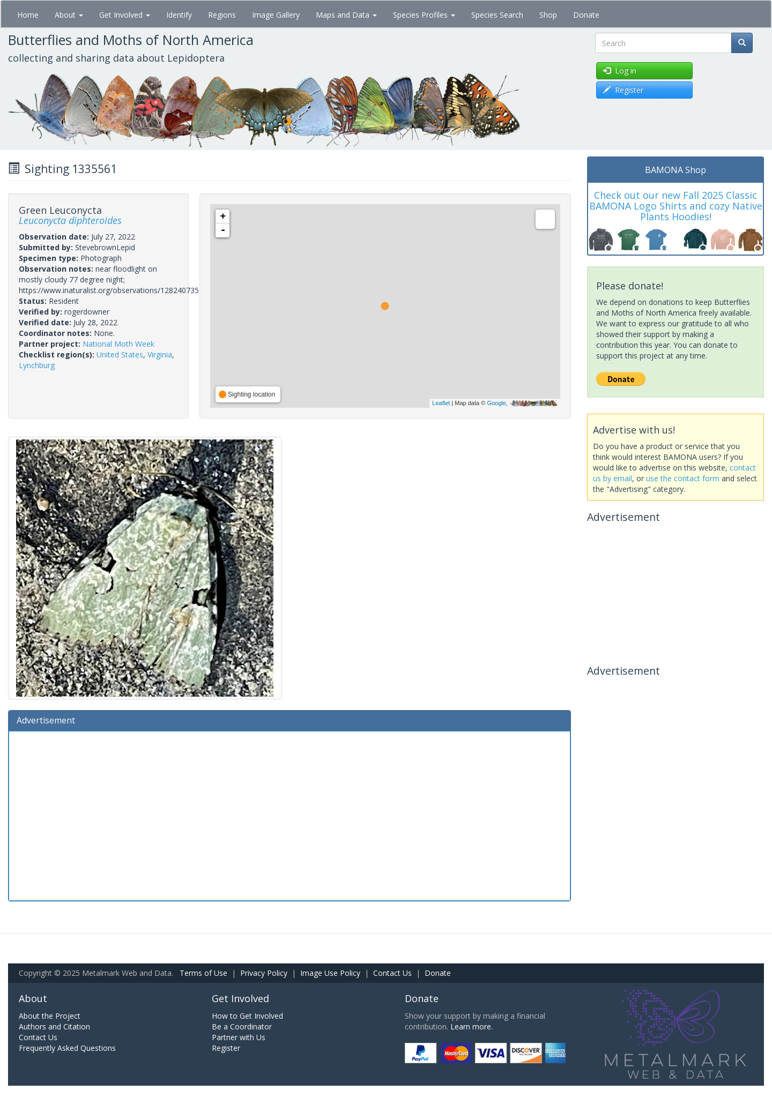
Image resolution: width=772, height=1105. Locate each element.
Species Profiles (424, 15)
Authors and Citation (54, 1026)
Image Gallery (276, 15)
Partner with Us (238, 1037)
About (69, 15)
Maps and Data (346, 15)
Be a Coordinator (242, 1026)
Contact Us (392, 973)
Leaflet (441, 403)
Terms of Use (203, 973)
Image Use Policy (330, 973)
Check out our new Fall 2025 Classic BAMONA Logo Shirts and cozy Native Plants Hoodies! (675, 206)
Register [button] (623, 90)
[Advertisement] (289, 815)
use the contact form (682, 478)
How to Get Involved (247, 1016)
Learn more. (471, 1026)
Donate (586, 15)
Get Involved (124, 15)
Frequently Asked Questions (67, 1048)
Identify (179, 15)
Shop (548, 15)
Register (226, 1048)
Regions (222, 15)
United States (119, 354)
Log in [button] (619, 70)
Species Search (497, 15)
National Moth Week (118, 344)
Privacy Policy (263, 973)
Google (496, 403)
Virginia (159, 354)
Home (28, 15)
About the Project (49, 1016)
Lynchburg (37, 365)
